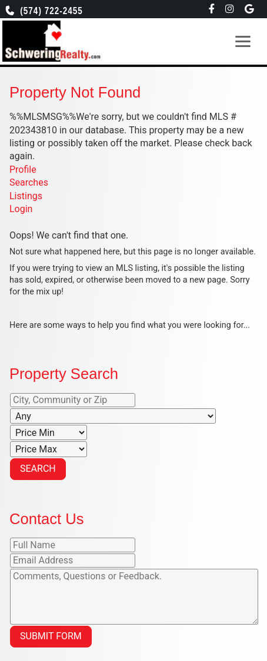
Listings (25, 196)
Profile (22, 169)
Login (20, 208)
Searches (28, 182)
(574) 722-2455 (48, 10)
